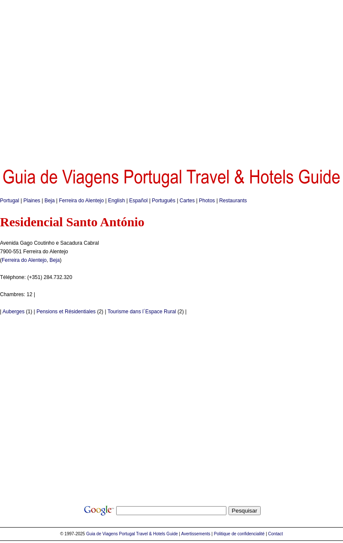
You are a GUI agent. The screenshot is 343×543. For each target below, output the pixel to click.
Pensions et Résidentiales (66, 312)
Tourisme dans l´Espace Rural (142, 312)
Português (163, 201)
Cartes (187, 201)
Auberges (13, 312)
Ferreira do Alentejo (81, 201)
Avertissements (195, 533)
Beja (50, 201)
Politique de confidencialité (239, 533)
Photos (207, 201)
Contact (275, 533)
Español (138, 201)
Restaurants (233, 201)
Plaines (32, 201)
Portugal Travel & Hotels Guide (148, 533)
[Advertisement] (80, 80)
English (116, 201)
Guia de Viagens (102, 533)
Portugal (9, 201)
